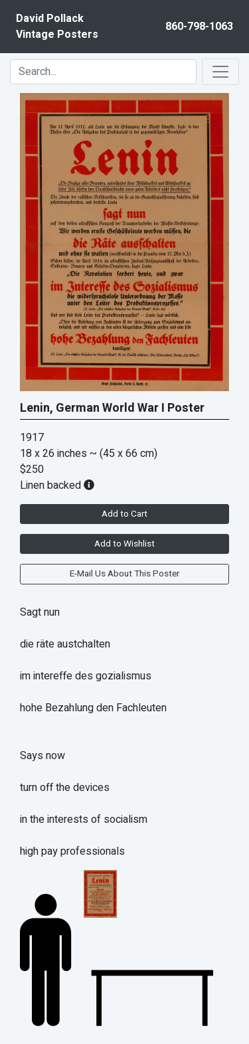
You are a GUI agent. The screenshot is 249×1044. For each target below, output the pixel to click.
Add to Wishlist (124, 544)
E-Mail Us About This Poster (124, 573)
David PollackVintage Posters (57, 27)
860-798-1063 (199, 27)
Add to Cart (124, 514)
